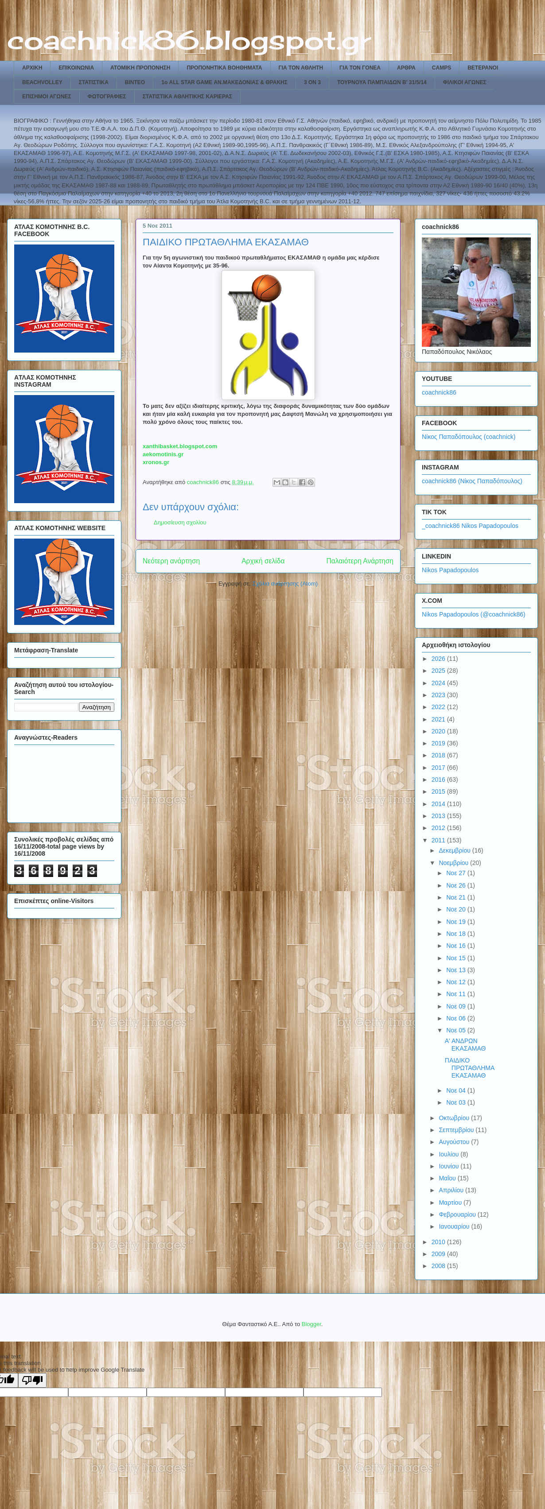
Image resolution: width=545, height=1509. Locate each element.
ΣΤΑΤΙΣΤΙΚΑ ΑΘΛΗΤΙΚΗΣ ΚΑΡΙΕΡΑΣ (187, 96)
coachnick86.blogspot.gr (189, 39)
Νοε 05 (456, 1030)
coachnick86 (439, 392)
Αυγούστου (455, 1141)
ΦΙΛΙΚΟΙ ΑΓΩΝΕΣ (465, 82)
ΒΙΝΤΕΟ (135, 82)
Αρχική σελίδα (262, 561)
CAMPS (441, 68)
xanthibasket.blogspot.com (180, 446)
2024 (439, 683)
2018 (439, 755)
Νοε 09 (456, 1006)
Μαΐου (448, 1178)
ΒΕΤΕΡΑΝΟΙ (482, 68)
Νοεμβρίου (454, 862)
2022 (439, 706)
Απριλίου (452, 1190)
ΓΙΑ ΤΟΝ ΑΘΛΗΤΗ (301, 68)
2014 (439, 803)
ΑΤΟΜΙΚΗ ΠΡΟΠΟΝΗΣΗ (140, 68)
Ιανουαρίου (455, 1226)
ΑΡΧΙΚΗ (32, 68)
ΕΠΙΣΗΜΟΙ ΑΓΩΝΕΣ (46, 96)
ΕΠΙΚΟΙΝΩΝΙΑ (76, 68)
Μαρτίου (451, 1202)
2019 (439, 743)
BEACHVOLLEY (42, 82)
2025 (439, 670)
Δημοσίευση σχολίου (180, 522)
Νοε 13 (456, 970)
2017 (439, 767)
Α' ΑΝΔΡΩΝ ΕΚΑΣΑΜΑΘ (465, 1044)
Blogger (311, 1324)
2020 (439, 731)
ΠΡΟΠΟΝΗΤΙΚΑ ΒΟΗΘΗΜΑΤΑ (224, 68)
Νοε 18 (456, 933)
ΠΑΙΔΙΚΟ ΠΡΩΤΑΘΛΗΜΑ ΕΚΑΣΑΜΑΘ (469, 1068)
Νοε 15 (456, 958)
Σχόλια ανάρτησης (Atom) (285, 583)
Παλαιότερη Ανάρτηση (359, 561)
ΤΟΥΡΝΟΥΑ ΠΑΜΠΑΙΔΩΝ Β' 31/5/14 (382, 82)
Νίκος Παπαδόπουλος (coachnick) (468, 436)
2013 (439, 815)
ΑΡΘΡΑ (406, 68)
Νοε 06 (456, 1018)
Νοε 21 (456, 897)
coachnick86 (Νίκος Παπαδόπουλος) (472, 481)
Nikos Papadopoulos (450, 570)
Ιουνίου (449, 1166)
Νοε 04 (456, 1090)
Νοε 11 (456, 993)
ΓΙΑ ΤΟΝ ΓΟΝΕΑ (360, 68)
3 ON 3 (312, 82)
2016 (439, 779)
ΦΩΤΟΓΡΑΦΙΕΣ (107, 96)
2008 (439, 1265)
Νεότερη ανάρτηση (171, 561)
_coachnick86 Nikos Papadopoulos (470, 525)
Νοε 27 (456, 873)
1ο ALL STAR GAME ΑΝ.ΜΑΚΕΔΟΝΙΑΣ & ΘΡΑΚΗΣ (224, 82)
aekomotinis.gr (163, 454)
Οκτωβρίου (455, 1117)
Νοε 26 (456, 885)
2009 (439, 1253)
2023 (439, 694)
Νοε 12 (456, 981)
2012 (439, 827)
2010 (439, 1241)
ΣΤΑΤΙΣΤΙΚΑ (94, 82)
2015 (439, 791)
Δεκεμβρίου (455, 850)
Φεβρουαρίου (458, 1214)
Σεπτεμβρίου (457, 1129)
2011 (439, 840)
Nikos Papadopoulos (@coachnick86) (474, 614)
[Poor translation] (32, 1380)
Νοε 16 (456, 945)
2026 (439, 658)
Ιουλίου (449, 1154)
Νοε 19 (456, 921)
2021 (439, 719)
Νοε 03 (456, 1102)
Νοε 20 (456, 909)
